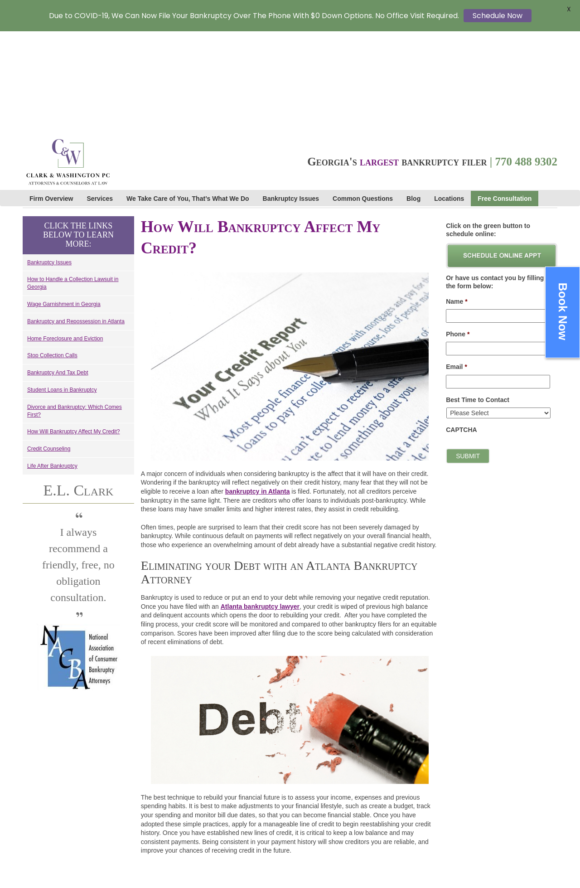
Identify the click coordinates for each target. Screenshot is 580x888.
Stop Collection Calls (52, 253)
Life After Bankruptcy (52, 364)
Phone (457, 232)
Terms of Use (462, 843)
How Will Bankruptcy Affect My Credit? (73, 329)
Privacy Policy (464, 834)
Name (457, 199)
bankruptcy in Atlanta (257, 389)
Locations (449, 96)
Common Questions (363, 96)
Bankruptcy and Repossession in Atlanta (76, 219)
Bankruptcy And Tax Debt (57, 270)
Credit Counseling (48, 347)
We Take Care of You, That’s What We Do (187, 96)
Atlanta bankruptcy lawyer (260, 504)
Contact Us (460, 824)
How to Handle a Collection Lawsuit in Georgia (72, 181)
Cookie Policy (463, 853)
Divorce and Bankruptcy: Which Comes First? (74, 309)
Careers (456, 805)
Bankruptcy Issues (291, 96)
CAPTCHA (461, 327)
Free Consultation (505, 96)
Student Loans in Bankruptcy (62, 288)
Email (456, 264)
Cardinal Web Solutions (362, 823)
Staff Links (459, 815)
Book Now (563, 311)
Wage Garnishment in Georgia (64, 202)
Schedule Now (497, 15)
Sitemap (454, 862)
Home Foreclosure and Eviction (65, 236)
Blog (413, 96)
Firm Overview (51, 96)
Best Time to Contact (477, 297)
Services (100, 96)
